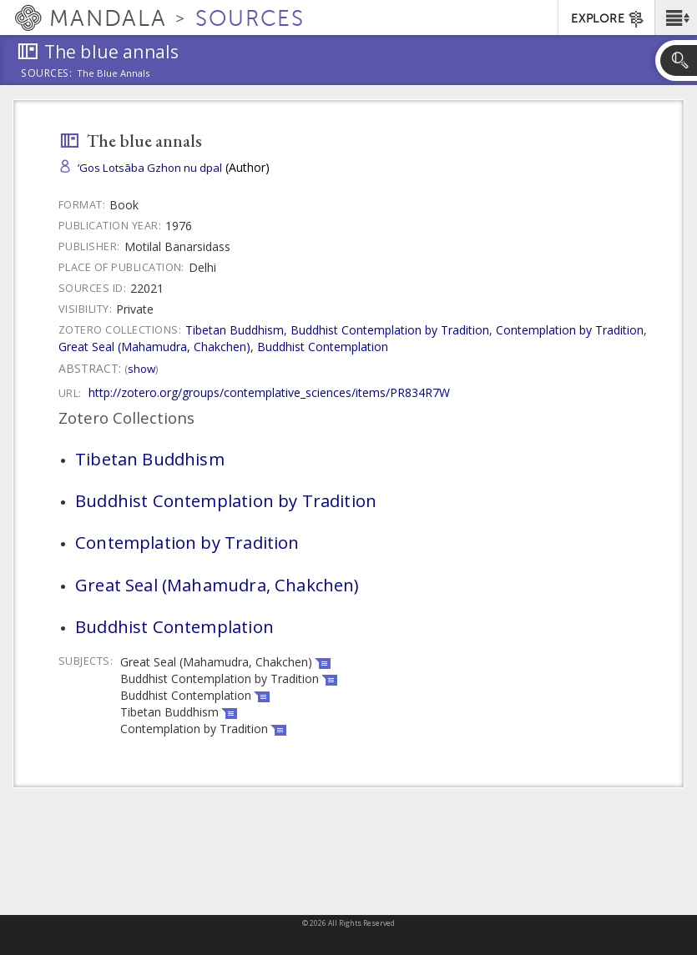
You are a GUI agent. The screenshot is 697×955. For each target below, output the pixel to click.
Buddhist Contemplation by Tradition (389, 330)
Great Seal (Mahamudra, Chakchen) (154, 346)
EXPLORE (608, 19)
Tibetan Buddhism (234, 330)
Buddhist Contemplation (322, 346)
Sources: (47, 74)
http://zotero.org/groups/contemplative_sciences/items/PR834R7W (269, 392)
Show (141, 368)
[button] (675, 17)
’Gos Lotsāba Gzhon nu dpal (150, 167)
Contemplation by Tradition (570, 330)
